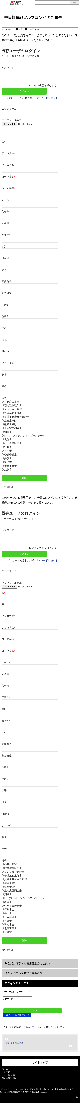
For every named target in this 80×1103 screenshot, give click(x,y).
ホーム (5, 1069)
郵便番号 (7, 281)
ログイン (66, 8)
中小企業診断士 (13, 443)
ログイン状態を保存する (43, 85)
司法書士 (9, 462)
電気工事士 (10, 466)
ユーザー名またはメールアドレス (20, 56)
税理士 (8, 439)
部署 (4, 328)
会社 (4, 269)
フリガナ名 (8, 165)
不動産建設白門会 (15, 1043)
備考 (4, 386)
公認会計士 (10, 454)
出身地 (6, 258)
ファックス (8, 363)
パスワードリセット (46, 98)
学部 (4, 246)
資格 (4, 398)
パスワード (8, 67)
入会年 (5, 211)
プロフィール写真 (12, 120)
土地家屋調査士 (13, 428)
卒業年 (6, 235)
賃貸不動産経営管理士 (16, 416)
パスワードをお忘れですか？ (17, 1015)
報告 (20, 29)
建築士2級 (10, 424)
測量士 (8, 432)
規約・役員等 (8, 1075)
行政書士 (9, 447)
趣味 (4, 374)
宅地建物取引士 (13, 405)
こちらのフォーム (32, 1027)
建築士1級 (10, 420)
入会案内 (39, 8)
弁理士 (8, 450)
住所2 (5, 316)
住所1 (5, 304)
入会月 (5, 223)
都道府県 (7, 293)
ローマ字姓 (8, 176)
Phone (6, 351)
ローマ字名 (8, 188)
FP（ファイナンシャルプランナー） (24, 435)
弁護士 (8, 458)
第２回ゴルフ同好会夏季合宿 (25, 973)
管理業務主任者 (13, 413)
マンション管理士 (14, 409)
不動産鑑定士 (11, 401)
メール (6, 200)
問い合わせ (13, 8)
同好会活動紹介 (9, 1078)
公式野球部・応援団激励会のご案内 (29, 963)
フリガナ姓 (8, 153)
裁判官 (8, 469)
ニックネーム (9, 108)
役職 (4, 339)
